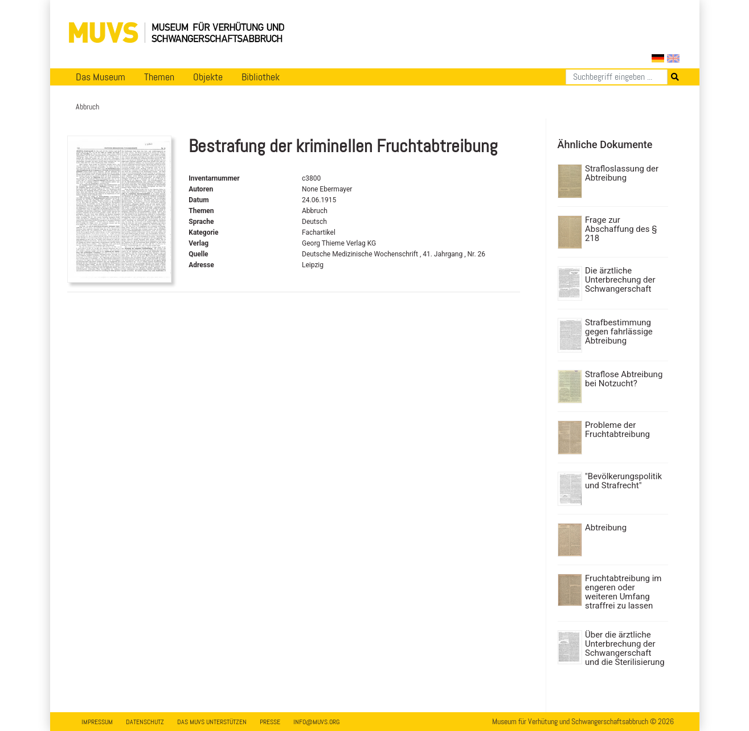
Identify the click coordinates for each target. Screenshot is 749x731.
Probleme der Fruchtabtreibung (617, 429)
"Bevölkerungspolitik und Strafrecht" (623, 481)
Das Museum (100, 77)
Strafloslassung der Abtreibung (621, 173)
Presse (270, 721)
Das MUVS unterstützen (212, 721)
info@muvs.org (316, 721)
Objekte (208, 77)
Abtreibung (606, 527)
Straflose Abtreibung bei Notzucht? (623, 379)
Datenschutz (145, 721)
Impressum (97, 721)
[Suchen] (617, 77)
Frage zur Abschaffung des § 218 (621, 229)
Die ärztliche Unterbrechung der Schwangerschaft (620, 279)
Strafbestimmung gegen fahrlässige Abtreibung (619, 331)
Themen (159, 77)
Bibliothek (261, 77)
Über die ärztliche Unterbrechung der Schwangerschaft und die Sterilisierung (625, 648)
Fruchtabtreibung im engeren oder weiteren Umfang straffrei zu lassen (623, 592)
